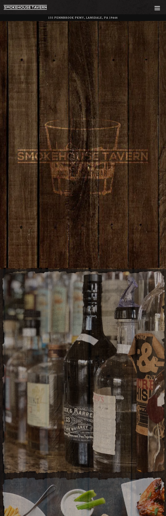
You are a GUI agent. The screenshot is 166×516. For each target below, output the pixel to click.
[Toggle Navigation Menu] (157, 8)
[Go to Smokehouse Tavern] (83, 17)
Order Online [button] (83, 511)
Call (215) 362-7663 (83, 501)
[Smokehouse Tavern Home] (25, 7)
